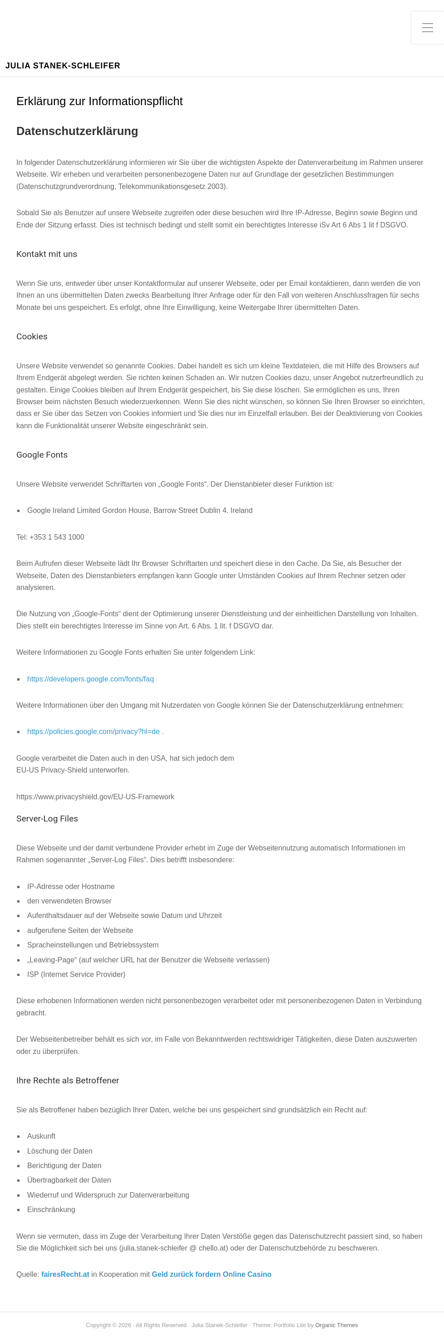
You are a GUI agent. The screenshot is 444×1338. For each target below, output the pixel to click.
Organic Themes (336, 1325)
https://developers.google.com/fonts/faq (90, 679)
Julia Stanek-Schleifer (63, 66)
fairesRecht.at (65, 1274)
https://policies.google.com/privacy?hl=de (93, 731)
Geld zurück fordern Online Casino (212, 1274)
